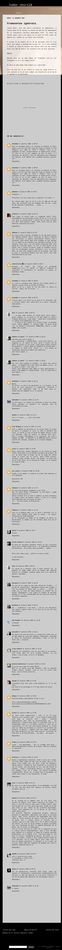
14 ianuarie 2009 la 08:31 (25, 313)
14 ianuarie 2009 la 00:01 (28, 144)
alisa (14, 449)
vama (57, 946)
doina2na (15, 144)
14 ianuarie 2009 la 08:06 (28, 281)
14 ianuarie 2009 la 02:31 (28, 214)
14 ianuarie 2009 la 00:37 (27, 192)
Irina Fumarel (17, 649)
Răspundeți (16, 161)
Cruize (14, 713)
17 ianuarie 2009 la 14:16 (28, 757)
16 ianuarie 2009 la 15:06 (26, 713)
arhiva (18, 13)
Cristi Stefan (17, 542)
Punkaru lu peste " (19, 337)
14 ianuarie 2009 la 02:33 (27, 232)
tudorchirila (16, 264)
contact (48, 947)
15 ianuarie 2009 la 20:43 (35, 664)
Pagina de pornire (30, 930)
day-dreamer (16, 620)
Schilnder (15, 400)
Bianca (14, 696)
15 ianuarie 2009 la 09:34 (28, 583)
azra (13, 783)
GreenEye (15, 281)
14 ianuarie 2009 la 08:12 (28, 297)
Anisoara (15, 583)
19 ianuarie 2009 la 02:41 (26, 854)
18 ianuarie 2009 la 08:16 (26, 798)
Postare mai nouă (9, 930)
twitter (51, 946)
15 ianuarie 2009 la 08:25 (25, 566)
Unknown (14, 192)
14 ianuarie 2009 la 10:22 (28, 381)
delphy (14, 854)
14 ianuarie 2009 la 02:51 (33, 264)
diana (14, 869)
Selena (14, 681)
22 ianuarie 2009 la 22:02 (29, 886)
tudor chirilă (20, 5)
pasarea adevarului (19, 664)
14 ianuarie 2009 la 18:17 (25, 530)
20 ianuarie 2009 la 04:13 (25, 869)
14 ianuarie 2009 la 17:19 (28, 510)
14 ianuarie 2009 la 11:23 (29, 400)
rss (38, 946)
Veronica (15, 757)
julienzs (15, 214)
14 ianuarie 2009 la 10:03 (35, 361)
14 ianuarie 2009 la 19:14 (32, 542)
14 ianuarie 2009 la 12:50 (31, 426)
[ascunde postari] (55, 9)
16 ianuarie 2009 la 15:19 (26, 742)
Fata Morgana (16, 426)
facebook (44, 946)
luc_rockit (16, 471)
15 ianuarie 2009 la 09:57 (28, 605)
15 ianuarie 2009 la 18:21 (28, 632)
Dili (13, 313)
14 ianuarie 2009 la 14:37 (28, 488)
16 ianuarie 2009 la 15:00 (26, 696)
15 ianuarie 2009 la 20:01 (32, 649)
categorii (32, 15)
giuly (14, 530)
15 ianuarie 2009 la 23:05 (26, 681)
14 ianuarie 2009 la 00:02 (28, 168)
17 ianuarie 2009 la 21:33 (25, 783)
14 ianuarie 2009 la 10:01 (35, 337)
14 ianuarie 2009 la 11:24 (26, 415)
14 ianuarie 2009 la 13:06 (25, 449)
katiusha (15, 632)
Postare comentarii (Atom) (23, 933)
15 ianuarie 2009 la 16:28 (30, 620)
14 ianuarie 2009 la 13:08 (29, 471)
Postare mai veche (52, 930)
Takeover (15, 488)
